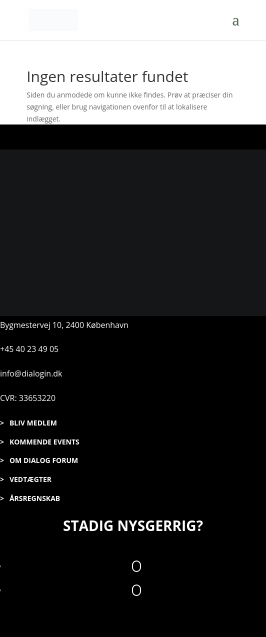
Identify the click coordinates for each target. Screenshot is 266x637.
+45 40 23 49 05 (29, 349)
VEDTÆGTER (31, 479)
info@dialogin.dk (31, 373)
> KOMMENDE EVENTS (40, 441)
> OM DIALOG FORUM (39, 460)
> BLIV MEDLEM (28, 423)
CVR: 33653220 (28, 398)
